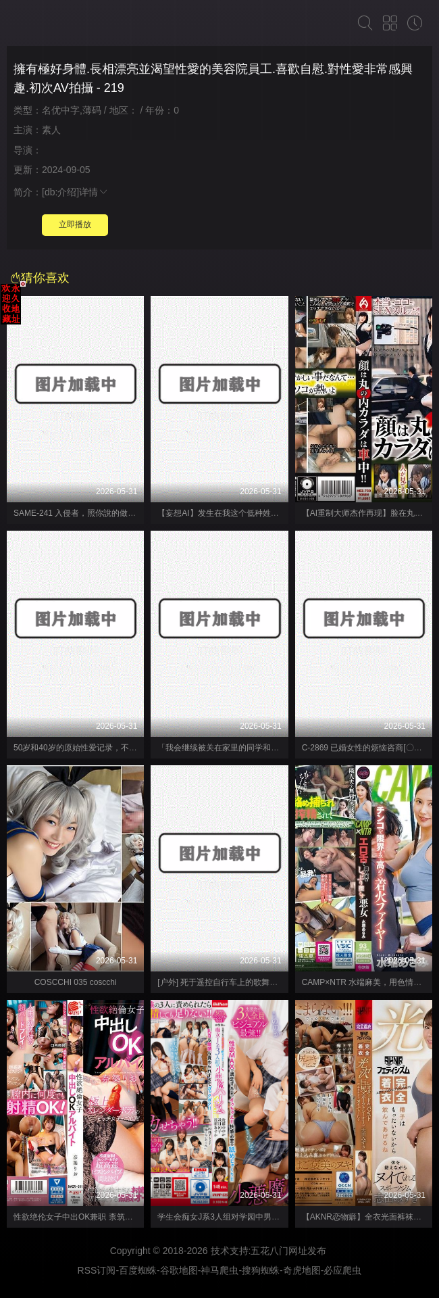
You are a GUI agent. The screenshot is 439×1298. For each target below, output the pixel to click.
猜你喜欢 (40, 278)
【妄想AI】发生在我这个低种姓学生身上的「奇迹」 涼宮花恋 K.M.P (280, 513)
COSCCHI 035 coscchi (75, 982)
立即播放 (75, 224)
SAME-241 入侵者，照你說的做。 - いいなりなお (103, 513)
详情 (94, 192)
